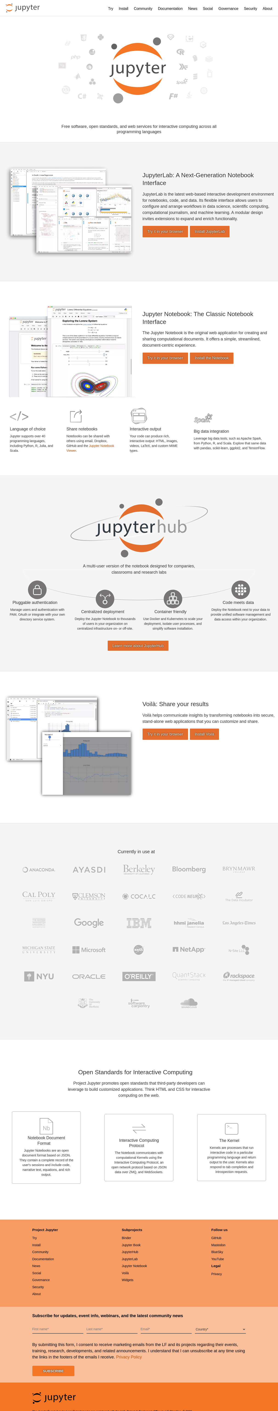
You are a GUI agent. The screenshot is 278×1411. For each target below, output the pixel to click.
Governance (228, 9)
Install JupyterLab (210, 231)
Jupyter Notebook (134, 1266)
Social (208, 9)
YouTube (217, 1259)
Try (110, 9)
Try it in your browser (165, 231)
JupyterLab (130, 1259)
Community (143, 9)
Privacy (216, 1274)
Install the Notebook (212, 358)
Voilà (125, 1273)
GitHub (216, 1238)
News (192, 9)
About (267, 9)
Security (250, 9)
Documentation (170, 9)
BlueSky (217, 1252)
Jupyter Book (131, 1245)
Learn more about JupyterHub (138, 645)
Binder (126, 1238)
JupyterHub (130, 1252)
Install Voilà (204, 734)
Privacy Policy (129, 1357)
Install (123, 9)
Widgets (128, 1280)
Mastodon (218, 1245)
